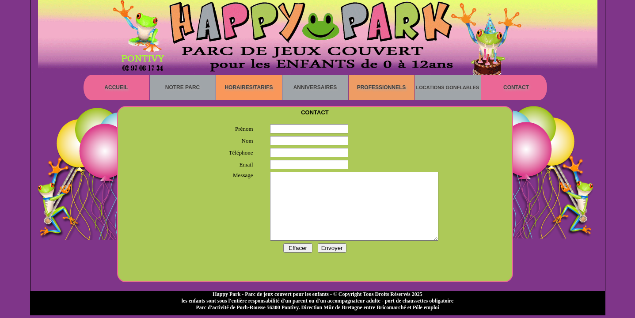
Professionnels (381, 87)
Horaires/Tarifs (248, 87)
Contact (516, 87)
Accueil (116, 87)
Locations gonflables (447, 87)
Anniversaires (315, 87)
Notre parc (182, 87)
